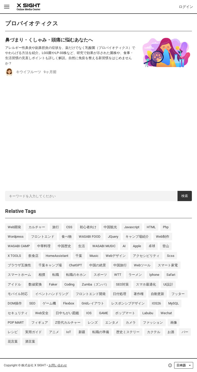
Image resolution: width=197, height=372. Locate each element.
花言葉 (13, 341)
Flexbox (68, 303)
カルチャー (36, 227)
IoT (68, 332)
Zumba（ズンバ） (95, 284)
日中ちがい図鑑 (67, 313)
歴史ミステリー (128, 332)
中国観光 (110, 227)
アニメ (54, 332)
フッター (178, 294)
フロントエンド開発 (91, 294)
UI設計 (168, 284)
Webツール (142, 265)
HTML (151, 227)
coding (69, 284)
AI (124, 246)
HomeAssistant (57, 256)
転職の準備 (100, 332)
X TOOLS (14, 256)
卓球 (152, 246)
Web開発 (14, 227)
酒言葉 (30, 341)
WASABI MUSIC (103, 246)
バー (185, 332)
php (166, 227)
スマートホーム (19, 275)
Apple (137, 246)
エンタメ (112, 322)
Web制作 (162, 236)
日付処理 (119, 294)
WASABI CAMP (19, 246)
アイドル (14, 284)
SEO (32, 303)
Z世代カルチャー (68, 322)
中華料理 (44, 246)
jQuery (113, 236)
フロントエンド (42, 236)
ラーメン (135, 275)
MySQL (173, 303)
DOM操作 (15, 303)
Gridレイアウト (93, 303)
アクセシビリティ (146, 256)
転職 (55, 275)
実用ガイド (33, 332)
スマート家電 (168, 265)
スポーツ (100, 275)
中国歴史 (64, 246)
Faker (53, 284)
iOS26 (156, 303)
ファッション (153, 322)
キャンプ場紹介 (137, 236)
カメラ (131, 322)
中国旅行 (120, 265)
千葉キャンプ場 (50, 265)
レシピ (13, 332)
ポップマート (125, 313)
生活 (81, 246)
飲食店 (33, 256)
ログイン (186, 7)
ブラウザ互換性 (19, 265)
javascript (131, 227)
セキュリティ (18, 313)
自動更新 (157, 294)
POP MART (16, 322)
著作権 (139, 294)
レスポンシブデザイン (128, 303)
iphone (154, 275)
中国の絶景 (97, 265)
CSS (69, 227)
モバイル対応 (18, 294)
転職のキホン (76, 275)
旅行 (55, 227)
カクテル (153, 332)
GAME (103, 313)
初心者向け (88, 227)
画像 (173, 322)
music (94, 256)
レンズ (93, 322)
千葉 (78, 256)
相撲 (41, 275)
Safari (170, 275)
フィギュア (39, 322)
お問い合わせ (57, 365)
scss (170, 256)
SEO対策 (122, 284)
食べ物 (67, 236)
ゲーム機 (49, 303)
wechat (166, 313)
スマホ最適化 (146, 284)
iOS (89, 313)
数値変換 (35, 284)
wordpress (16, 236)
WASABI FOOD (90, 236)
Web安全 (41, 313)
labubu (147, 313)
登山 (165, 246)
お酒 (171, 332)
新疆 (81, 332)
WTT (117, 275)
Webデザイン (116, 256)
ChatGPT (75, 265)
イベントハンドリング (51, 294)
